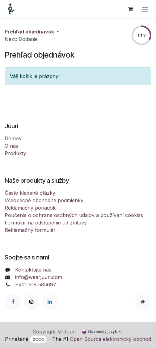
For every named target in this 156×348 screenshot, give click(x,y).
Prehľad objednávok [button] (30, 31)
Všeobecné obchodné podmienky (44, 200)
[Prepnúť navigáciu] (145, 8)
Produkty (15, 153)
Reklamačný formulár (30, 230)
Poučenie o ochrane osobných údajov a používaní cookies (74, 215)
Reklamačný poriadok (30, 208)
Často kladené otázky (30, 193)
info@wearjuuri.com (38, 277)
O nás (11, 146)
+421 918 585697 (35, 284)
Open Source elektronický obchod (110, 339)
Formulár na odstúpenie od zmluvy (46, 223)
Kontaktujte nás (33, 270)
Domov (13, 138)
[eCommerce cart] (130, 9)
